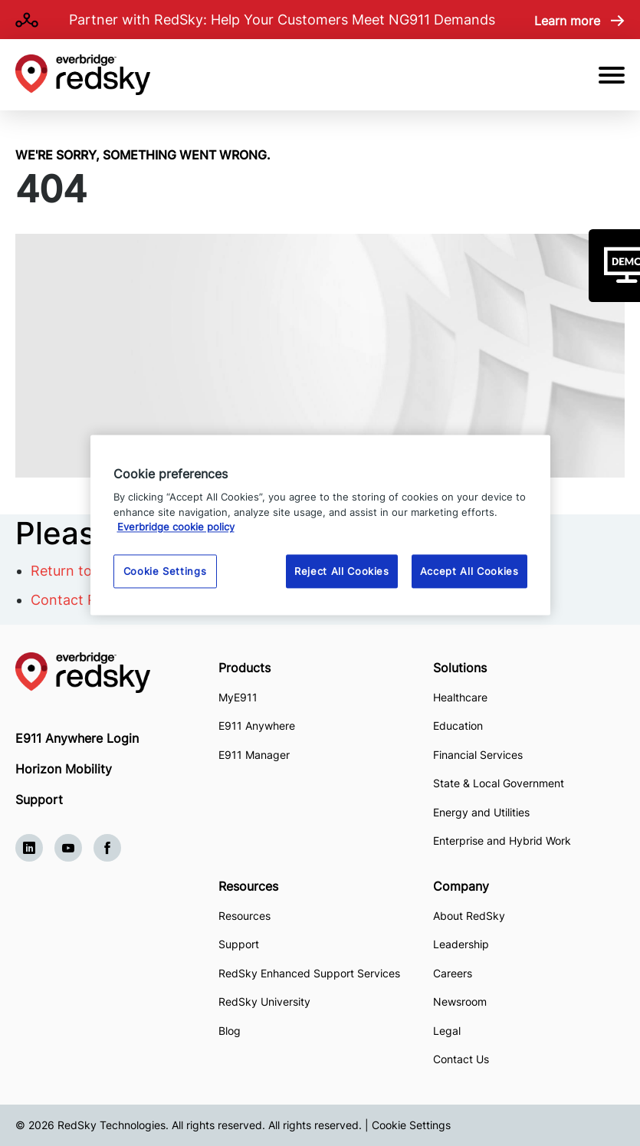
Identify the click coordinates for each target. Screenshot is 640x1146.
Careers (452, 973)
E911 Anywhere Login (77, 738)
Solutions (460, 667)
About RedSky (469, 915)
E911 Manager (254, 754)
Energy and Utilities (481, 812)
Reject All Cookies (341, 571)
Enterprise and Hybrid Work (502, 840)
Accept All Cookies (469, 571)
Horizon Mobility (63, 769)
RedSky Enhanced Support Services (309, 973)
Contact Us (461, 1059)
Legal (447, 1030)
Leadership (461, 944)
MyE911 (238, 697)
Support (39, 799)
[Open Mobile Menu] (611, 75)
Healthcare (460, 697)
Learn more (567, 20)
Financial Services (478, 754)
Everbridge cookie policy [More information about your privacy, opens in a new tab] (176, 527)
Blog (229, 1030)
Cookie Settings (411, 1124)
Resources (248, 886)
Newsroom (460, 1001)
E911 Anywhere (256, 725)
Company (461, 886)
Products (244, 667)
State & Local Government (498, 783)
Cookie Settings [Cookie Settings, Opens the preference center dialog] (165, 571)
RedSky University (264, 1001)
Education (458, 725)
